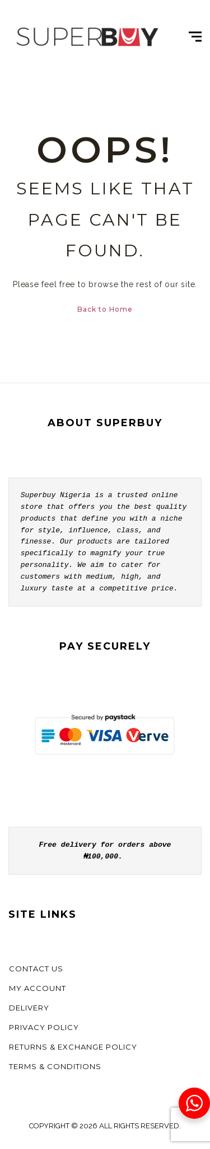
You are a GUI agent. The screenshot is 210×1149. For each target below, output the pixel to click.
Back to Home (105, 309)
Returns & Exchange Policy (73, 1046)
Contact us (36, 968)
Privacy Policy (44, 1027)
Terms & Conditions (55, 1066)
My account (37, 988)
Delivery (29, 1007)
